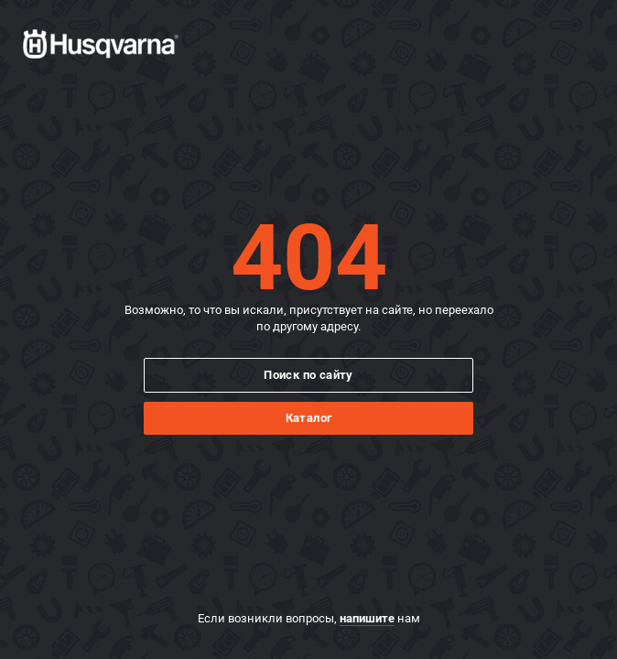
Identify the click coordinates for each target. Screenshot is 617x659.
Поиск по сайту (308, 375)
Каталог (309, 418)
